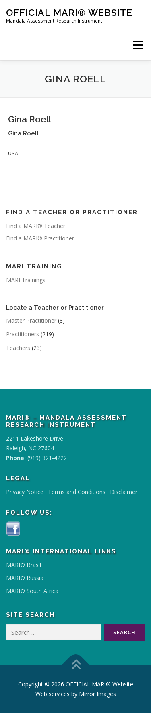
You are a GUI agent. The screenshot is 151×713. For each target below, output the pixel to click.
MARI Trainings (26, 280)
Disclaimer (123, 492)
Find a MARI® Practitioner (40, 238)
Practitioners (22, 334)
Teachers (18, 348)
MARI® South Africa (32, 591)
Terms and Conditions (76, 492)
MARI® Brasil (23, 565)
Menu (138, 45)
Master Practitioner (31, 320)
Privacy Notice (24, 492)
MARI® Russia (24, 578)
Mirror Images (97, 694)
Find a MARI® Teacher (35, 226)
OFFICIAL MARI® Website (69, 12)
